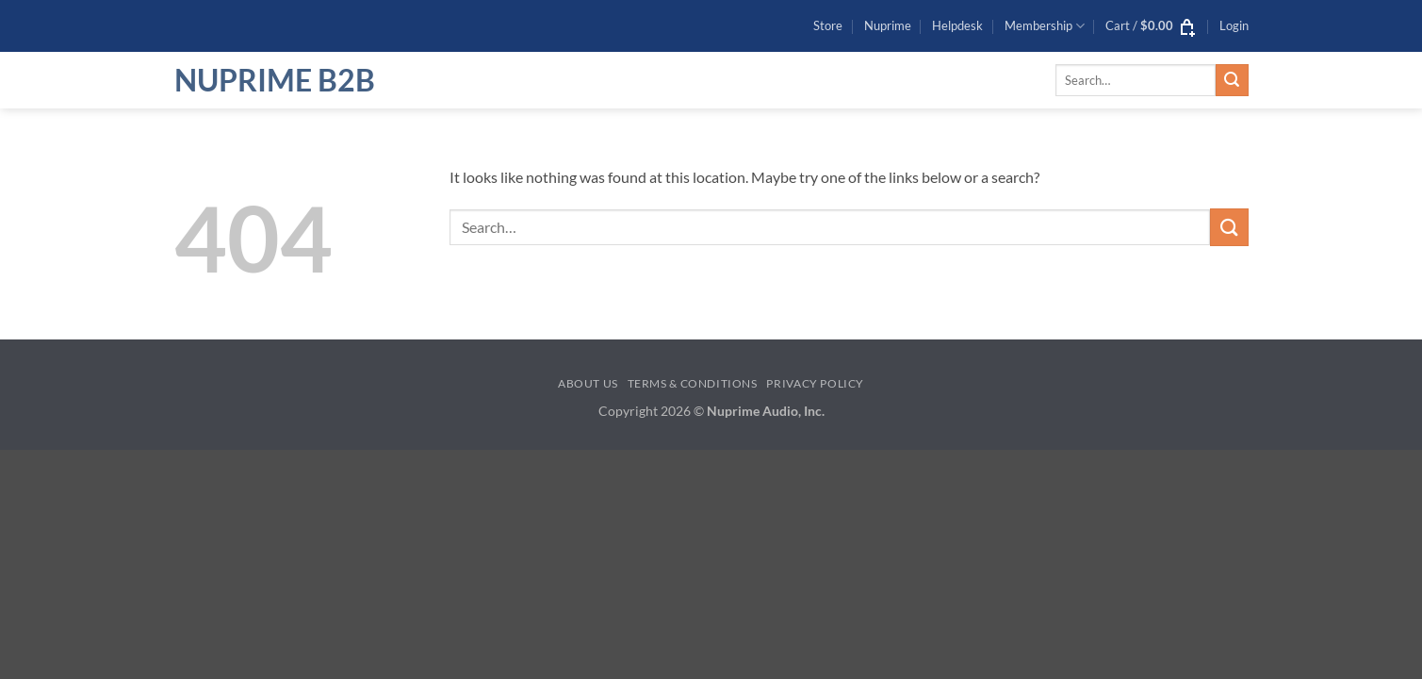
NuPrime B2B (274, 80)
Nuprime (887, 25)
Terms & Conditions (693, 383)
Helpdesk (957, 25)
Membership (1045, 26)
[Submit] (1232, 80)
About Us (588, 383)
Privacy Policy (815, 383)
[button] (1151, 25)
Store (827, 25)
